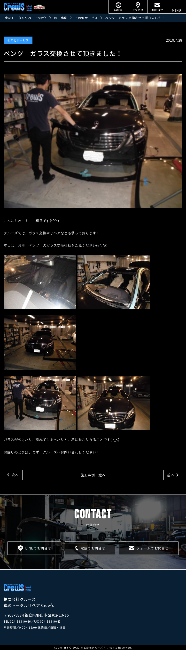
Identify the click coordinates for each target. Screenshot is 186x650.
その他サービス (18, 40)
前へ (170, 474)
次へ (15, 474)
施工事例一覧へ (93, 474)
